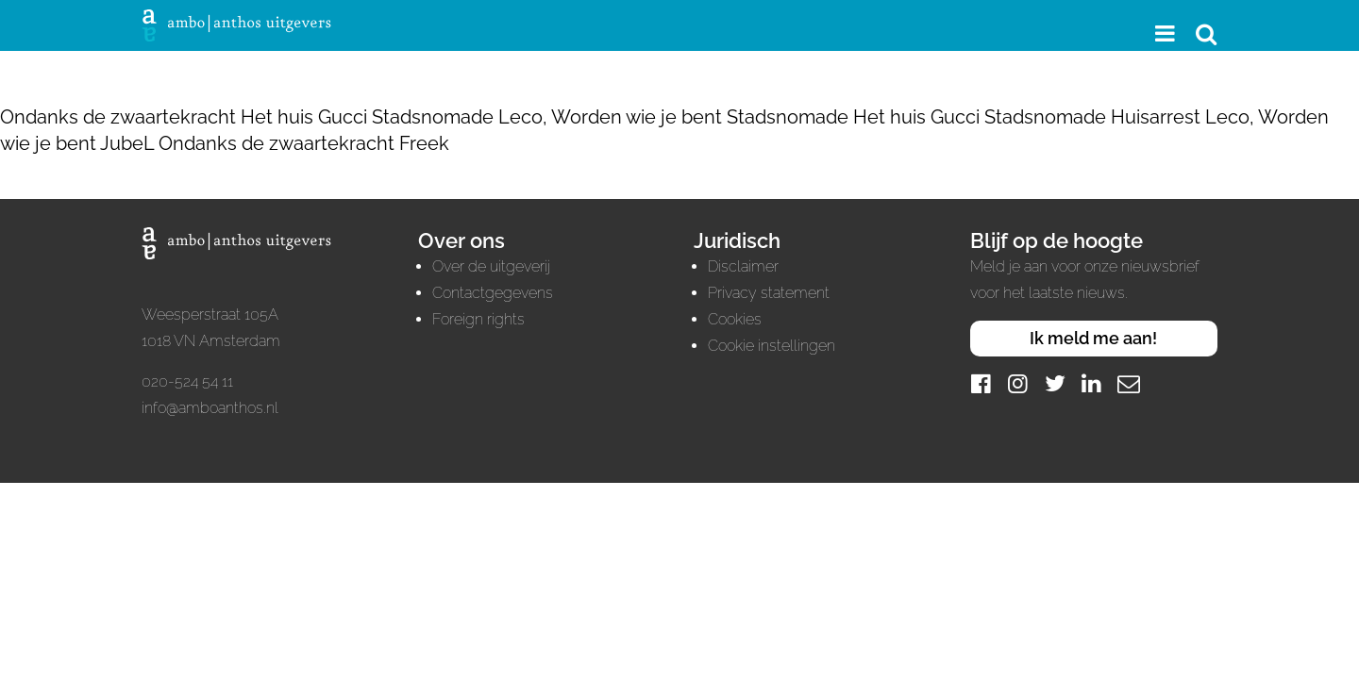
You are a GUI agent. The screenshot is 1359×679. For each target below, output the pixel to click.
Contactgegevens (492, 293)
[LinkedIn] (1092, 383)
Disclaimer (743, 266)
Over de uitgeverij (491, 266)
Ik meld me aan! (1093, 338)
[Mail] (1128, 383)
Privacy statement (769, 293)
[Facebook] (981, 383)
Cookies (735, 319)
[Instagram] (1018, 383)
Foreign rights (478, 319)
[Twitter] (1055, 383)
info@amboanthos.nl (210, 408)
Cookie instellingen (771, 346)
